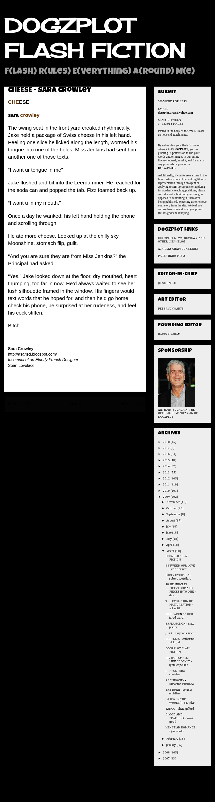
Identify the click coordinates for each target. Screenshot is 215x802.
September (173, 514)
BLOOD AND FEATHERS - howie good (180, 718)
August (171, 520)
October (172, 508)
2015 (166, 460)
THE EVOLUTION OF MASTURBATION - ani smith (179, 605)
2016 (166, 454)
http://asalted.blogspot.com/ (32, 354)
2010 (166, 490)
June (169, 532)
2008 (166, 752)
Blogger (137, 791)
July (169, 526)
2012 (166, 478)
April (169, 545)
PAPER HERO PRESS (172, 255)
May (169, 539)
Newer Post (20, 403)
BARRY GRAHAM (169, 334)
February (172, 738)
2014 (166, 466)
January (171, 745)
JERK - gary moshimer (180, 633)
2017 (166, 448)
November (173, 502)
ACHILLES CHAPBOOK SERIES (178, 248)
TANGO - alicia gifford (180, 708)
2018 (166, 442)
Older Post (130, 403)
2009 (166, 496)
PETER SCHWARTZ (171, 308)
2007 (166, 758)
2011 (166, 484)
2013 (166, 472)
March (170, 551)
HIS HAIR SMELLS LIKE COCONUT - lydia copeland (179, 662)
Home (76, 403)
